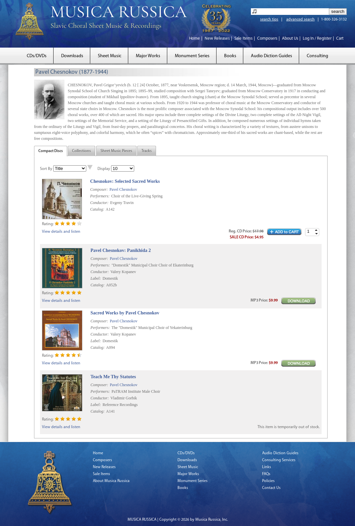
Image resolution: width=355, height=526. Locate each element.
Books (230, 56)
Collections (81, 151)
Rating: (48, 224)
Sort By (46, 169)
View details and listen (61, 232)
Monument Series (192, 56)
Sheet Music (109, 56)
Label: (96, 278)
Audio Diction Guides (271, 56)
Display (104, 169)
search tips (269, 19)
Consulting (317, 56)
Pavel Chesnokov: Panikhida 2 (121, 250)
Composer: (99, 189)
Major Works (148, 56)
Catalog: (97, 209)
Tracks (146, 151)
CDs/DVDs (37, 56)
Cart (339, 38)
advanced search (300, 19)
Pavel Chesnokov (123, 189)
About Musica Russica (111, 481)
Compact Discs (50, 151)
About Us (290, 38)
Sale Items (243, 38)
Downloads (72, 56)
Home (194, 38)
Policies (268, 481)
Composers (267, 38)
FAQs (266, 474)
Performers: (100, 196)
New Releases (217, 38)
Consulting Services (279, 460)
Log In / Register (317, 38)
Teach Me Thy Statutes (113, 376)
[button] (316, 230)
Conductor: (99, 202)
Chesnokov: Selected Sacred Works (125, 181)
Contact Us (271, 488)
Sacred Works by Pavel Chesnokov (125, 312)
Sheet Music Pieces (116, 151)
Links (266, 467)
